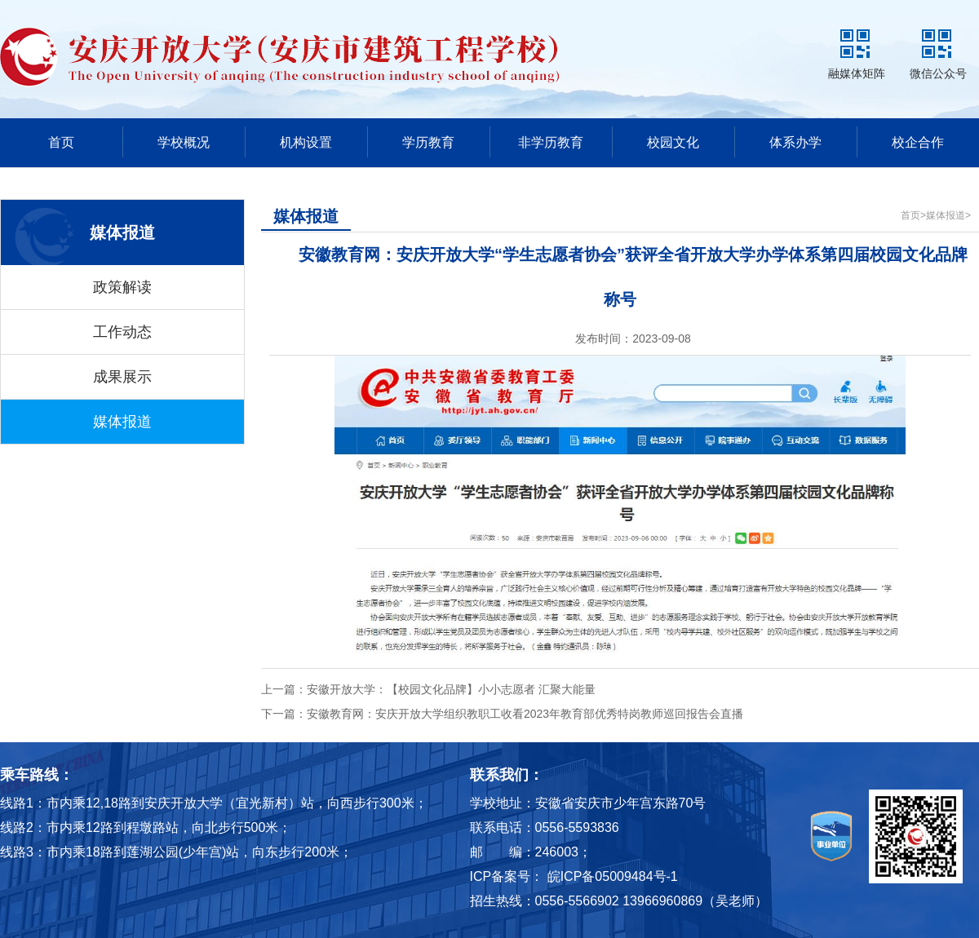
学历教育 (428, 142)
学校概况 (183, 142)
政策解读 (122, 287)
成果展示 (122, 377)
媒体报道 (122, 422)
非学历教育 (550, 142)
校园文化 (673, 142)
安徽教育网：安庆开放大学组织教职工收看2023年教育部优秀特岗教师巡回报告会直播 (525, 713)
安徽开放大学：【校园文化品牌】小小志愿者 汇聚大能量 (451, 689)
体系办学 (795, 142)
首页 (61, 142)
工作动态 (122, 332)
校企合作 (918, 142)
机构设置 (306, 142)
